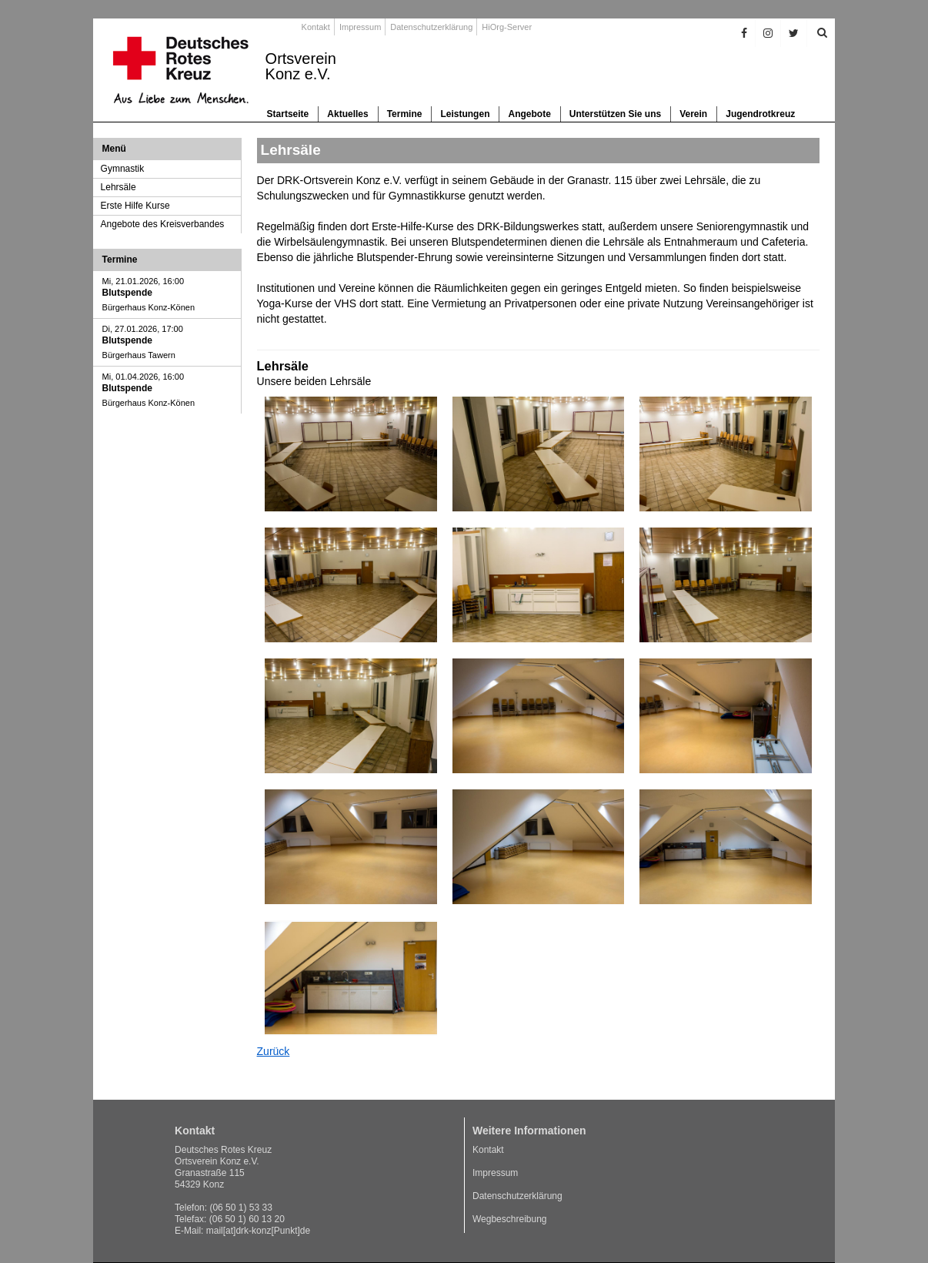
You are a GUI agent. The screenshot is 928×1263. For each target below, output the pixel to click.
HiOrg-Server (507, 27)
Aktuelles (347, 114)
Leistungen (464, 114)
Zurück (273, 1051)
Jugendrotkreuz (760, 114)
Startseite (288, 114)
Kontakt (316, 27)
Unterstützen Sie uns (615, 114)
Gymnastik (123, 168)
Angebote (529, 114)
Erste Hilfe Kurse (135, 205)
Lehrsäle (118, 187)
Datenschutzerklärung (431, 27)
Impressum (360, 27)
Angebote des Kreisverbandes (163, 224)
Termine (404, 114)
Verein (693, 114)
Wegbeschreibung (509, 1219)
